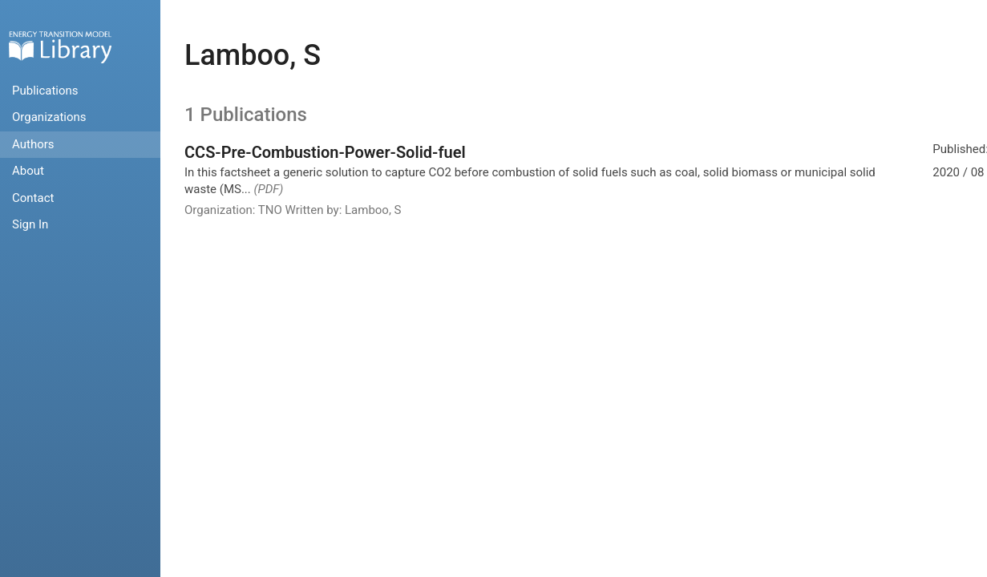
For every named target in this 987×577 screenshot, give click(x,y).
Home (60, 47)
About (28, 170)
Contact (33, 198)
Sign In (30, 224)
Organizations (49, 117)
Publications (45, 90)
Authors (33, 144)
